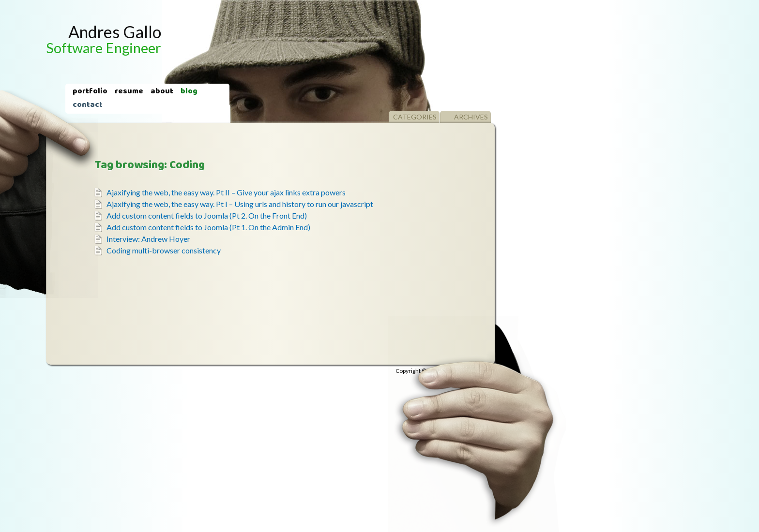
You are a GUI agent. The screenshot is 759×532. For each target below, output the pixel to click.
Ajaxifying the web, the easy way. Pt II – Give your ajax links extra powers (226, 192)
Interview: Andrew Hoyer (148, 238)
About (162, 92)
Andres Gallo (103, 39)
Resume (129, 92)
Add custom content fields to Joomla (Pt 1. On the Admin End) (208, 227)
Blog (189, 92)
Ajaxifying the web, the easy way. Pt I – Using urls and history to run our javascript (239, 203)
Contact (88, 105)
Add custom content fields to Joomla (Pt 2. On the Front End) (206, 215)
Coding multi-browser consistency (163, 250)
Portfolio (90, 92)
